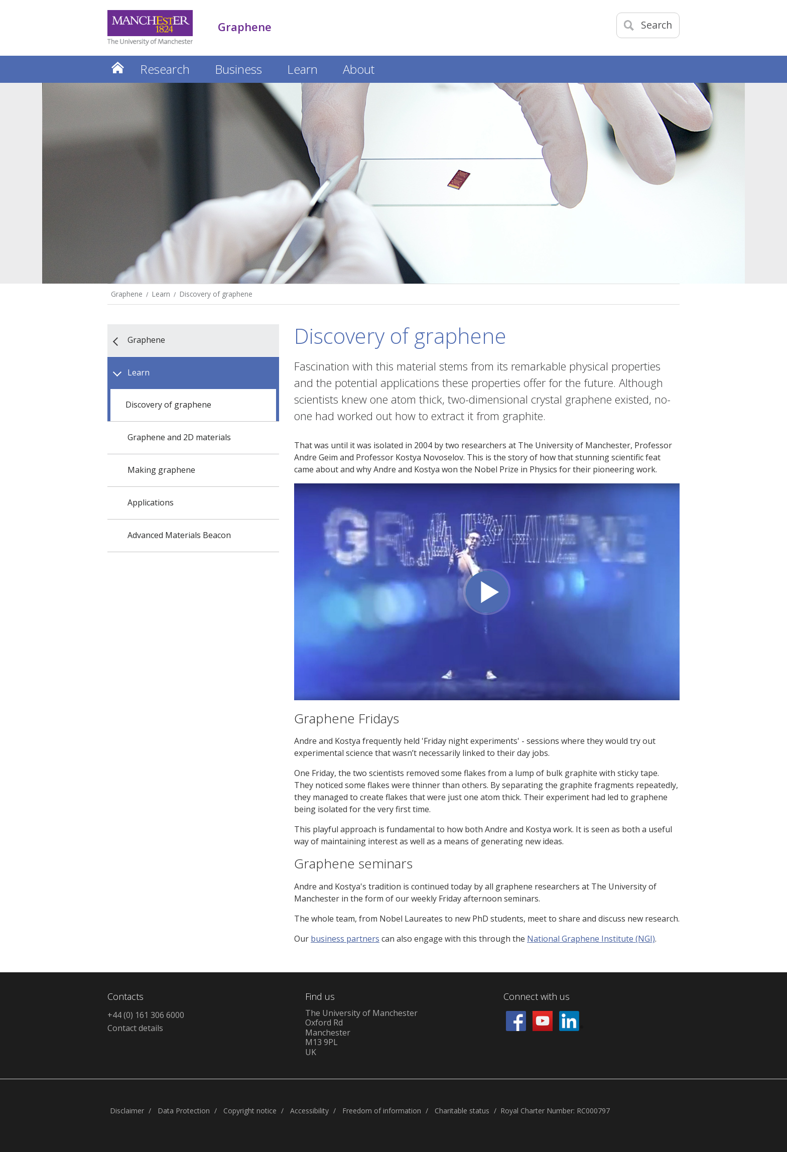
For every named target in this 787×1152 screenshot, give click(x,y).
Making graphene (161, 469)
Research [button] (165, 69)
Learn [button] (302, 69)
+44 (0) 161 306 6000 (145, 1014)
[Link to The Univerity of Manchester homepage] (150, 28)
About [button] (358, 69)
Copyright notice (250, 1110)
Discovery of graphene (216, 294)
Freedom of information (381, 1110)
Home (117, 67)
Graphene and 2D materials (179, 437)
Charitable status (462, 1110)
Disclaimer (127, 1110)
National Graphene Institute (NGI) (591, 938)
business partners (345, 938)
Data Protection (184, 1110)
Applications (150, 502)
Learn (161, 294)
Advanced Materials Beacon (179, 535)
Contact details (135, 1028)
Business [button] (238, 69)
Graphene (127, 294)
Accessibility (309, 1110)
